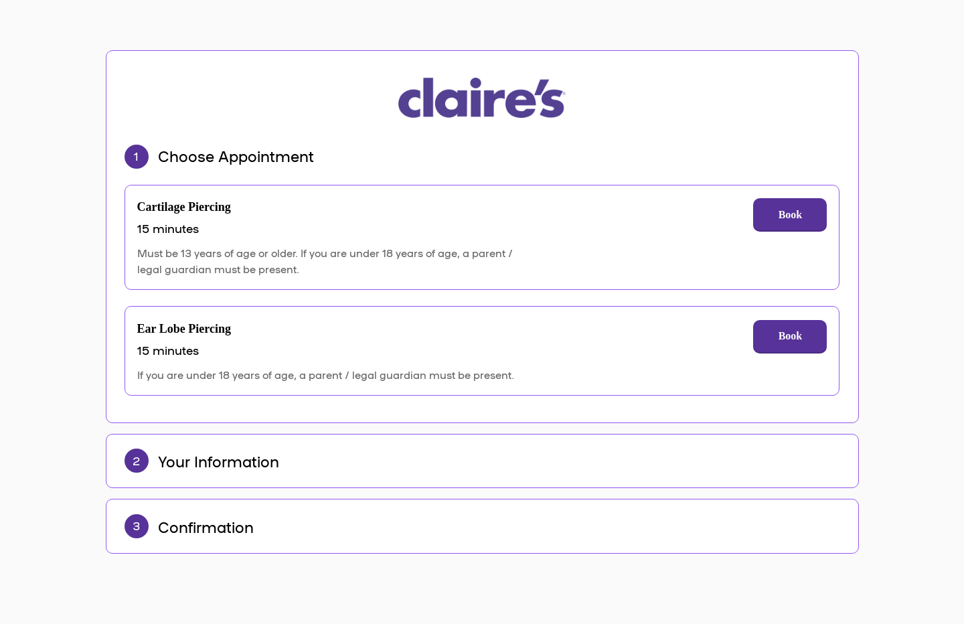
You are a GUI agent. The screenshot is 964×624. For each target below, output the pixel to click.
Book (791, 214)
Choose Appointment (236, 155)
